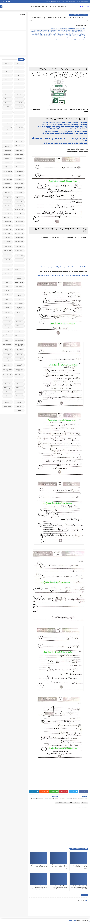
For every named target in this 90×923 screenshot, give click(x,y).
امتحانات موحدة (19, 246)
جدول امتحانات (7, 277)
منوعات (7, 391)
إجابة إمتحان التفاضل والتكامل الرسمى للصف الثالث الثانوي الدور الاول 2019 (68, 28)
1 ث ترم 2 (7, 67)
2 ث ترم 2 (19, 79)
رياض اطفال (64, 6)
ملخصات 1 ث (19, 384)
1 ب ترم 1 (19, 63)
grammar (7, 116)
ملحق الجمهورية (7, 380)
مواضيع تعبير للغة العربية (19, 396)
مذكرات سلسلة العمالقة (19, 350)
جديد (7, 282)
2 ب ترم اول (7, 75)
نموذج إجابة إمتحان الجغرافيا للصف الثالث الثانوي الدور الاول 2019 (66, 131)
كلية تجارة (7, 312)
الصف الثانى (19, 192)
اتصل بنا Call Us (64, 1)
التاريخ (7, 141)
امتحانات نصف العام (7, 251)
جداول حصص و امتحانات (19, 278)
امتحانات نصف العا (19, 250)
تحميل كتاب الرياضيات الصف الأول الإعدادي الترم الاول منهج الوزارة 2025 (59, 867)
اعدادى (54, 6)
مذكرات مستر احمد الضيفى (19, 365)
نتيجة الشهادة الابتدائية (7, 402)
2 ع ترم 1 (7, 83)
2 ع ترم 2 (19, 87)
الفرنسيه (7, 205)
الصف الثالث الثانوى (74, 14)
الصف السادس (7, 201)
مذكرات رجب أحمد (7, 344)
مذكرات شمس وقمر (7, 350)
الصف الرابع (19, 201)
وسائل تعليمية (7, 406)
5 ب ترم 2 (7, 99)
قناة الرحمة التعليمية (19, 308)
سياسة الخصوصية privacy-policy (53, 1)
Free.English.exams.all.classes (19, 112)
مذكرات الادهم (7, 331)
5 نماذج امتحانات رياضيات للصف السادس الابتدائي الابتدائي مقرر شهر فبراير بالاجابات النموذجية (59, 887)
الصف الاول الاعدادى (7, 179)
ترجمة (19, 265)
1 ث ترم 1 (19, 67)
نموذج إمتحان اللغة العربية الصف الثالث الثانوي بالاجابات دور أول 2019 (64, 122)
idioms (19, 120)
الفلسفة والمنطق (19, 209)
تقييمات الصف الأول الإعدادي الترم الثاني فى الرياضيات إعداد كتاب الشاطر (79, 867)
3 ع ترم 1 (19, 95)
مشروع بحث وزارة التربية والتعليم (7, 375)
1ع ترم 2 (7, 71)
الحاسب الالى (19, 166)
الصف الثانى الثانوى (19, 198)
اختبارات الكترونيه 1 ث (7, 128)
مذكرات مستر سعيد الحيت (7, 365)
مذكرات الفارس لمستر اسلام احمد (19, 340)
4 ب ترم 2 (19, 99)
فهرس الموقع (72, 1)
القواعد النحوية (7, 213)
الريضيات (7, 175)
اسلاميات (7, 133)
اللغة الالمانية (7, 217)
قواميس (7, 307)
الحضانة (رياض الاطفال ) (7, 167)
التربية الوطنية (19, 150)
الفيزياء (7, 209)
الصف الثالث (7, 183)
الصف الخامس (7, 198)
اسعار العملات (19, 133)
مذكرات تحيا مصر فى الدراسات (19, 345)
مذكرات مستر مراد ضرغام (19, 375)
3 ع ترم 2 (7, 91)
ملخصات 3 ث (19, 388)
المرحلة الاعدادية (7, 233)
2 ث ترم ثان (19, 83)
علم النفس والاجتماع (19, 295)
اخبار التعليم (19, 124)
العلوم (19, 205)
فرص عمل (7, 294)
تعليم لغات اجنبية (7, 265)
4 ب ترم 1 (7, 95)
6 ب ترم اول (19, 106)
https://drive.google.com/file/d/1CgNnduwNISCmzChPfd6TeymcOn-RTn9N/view (63, 275)
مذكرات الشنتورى (7, 335)
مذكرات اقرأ (19, 331)
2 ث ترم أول (7, 79)
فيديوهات (7, 299)
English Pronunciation (7, 107)
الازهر (7, 137)
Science (19, 116)
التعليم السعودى (7, 150)
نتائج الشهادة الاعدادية (19, 402)
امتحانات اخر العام (19, 241)
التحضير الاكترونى (19, 145)
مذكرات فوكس (19, 355)
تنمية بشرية (7, 273)
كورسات (19, 318)
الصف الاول (19, 179)
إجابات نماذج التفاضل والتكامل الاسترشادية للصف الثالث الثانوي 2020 (69, 39)
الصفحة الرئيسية (84, 1)
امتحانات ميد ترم (7, 246)
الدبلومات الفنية (19, 171)
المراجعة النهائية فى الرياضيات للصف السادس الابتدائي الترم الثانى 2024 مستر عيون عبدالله (79, 887)
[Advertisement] (58, 54)
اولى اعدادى (7, 256)
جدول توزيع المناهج (19, 282)
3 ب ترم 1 (7, 87)
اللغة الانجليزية (19, 221)
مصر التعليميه (19, 380)
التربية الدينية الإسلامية (7, 146)
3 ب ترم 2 (19, 91)
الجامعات (7, 158)
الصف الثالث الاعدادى (19, 188)
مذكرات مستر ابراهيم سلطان (7, 359)
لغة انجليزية (19, 322)
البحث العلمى (19, 141)
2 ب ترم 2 (19, 75)
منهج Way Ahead (19, 391)
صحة (7, 286)
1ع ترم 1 (19, 71)
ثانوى (50, 6)
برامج (19, 260)
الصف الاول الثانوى (19, 183)
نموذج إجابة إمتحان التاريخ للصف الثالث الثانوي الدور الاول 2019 (67, 128)
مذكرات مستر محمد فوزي (7, 370)
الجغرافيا (19, 162)
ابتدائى (58, 6)
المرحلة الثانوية (19, 237)
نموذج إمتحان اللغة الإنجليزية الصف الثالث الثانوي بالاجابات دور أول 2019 (64, 124)
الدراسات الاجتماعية (7, 171)
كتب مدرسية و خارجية (19, 313)
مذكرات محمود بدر (19, 358)
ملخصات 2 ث (7, 384)
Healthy (7, 112)
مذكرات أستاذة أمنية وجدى (7, 326)
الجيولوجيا (7, 162)
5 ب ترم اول (19, 102)
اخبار (7, 120)
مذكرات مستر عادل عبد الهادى (19, 370)
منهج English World (7, 388)
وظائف (19, 410)
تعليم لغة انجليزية (19, 269)
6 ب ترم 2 (7, 102)
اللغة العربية (19, 225)
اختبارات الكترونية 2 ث (19, 128)
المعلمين (7, 237)
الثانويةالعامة (19, 158)
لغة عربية (7, 322)
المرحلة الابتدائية (19, 233)
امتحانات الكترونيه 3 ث (7, 242)
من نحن (78, 1)
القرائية (19, 213)
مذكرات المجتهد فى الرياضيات (7, 340)
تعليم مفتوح (7, 269)
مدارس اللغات (19, 325)
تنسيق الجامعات (19, 273)
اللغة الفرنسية (7, 225)
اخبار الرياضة (7, 124)
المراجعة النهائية (35, 6)
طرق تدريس (7, 290)
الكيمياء (19, 217)
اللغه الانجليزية (19, 229)
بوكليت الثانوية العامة (61, 802)
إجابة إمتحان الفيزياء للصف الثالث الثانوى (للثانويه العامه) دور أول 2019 (64, 133)
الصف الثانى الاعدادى (7, 193)
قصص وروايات (7, 303)
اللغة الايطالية (7, 221)
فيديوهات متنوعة (19, 303)
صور (19, 290)
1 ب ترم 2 (7, 63)
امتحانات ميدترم (44, 6)
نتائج (7, 395)
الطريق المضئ (84, 7)
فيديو (19, 299)
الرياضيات (85, 14)
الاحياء (19, 137)
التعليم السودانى (19, 154)
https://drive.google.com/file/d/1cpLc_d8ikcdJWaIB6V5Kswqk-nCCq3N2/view (64, 267)
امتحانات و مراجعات (19, 256)
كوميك (7, 318)
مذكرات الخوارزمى (19, 335)
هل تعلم (19, 406)
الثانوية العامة (7, 154)
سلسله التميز (19, 286)
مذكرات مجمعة (7, 355)
